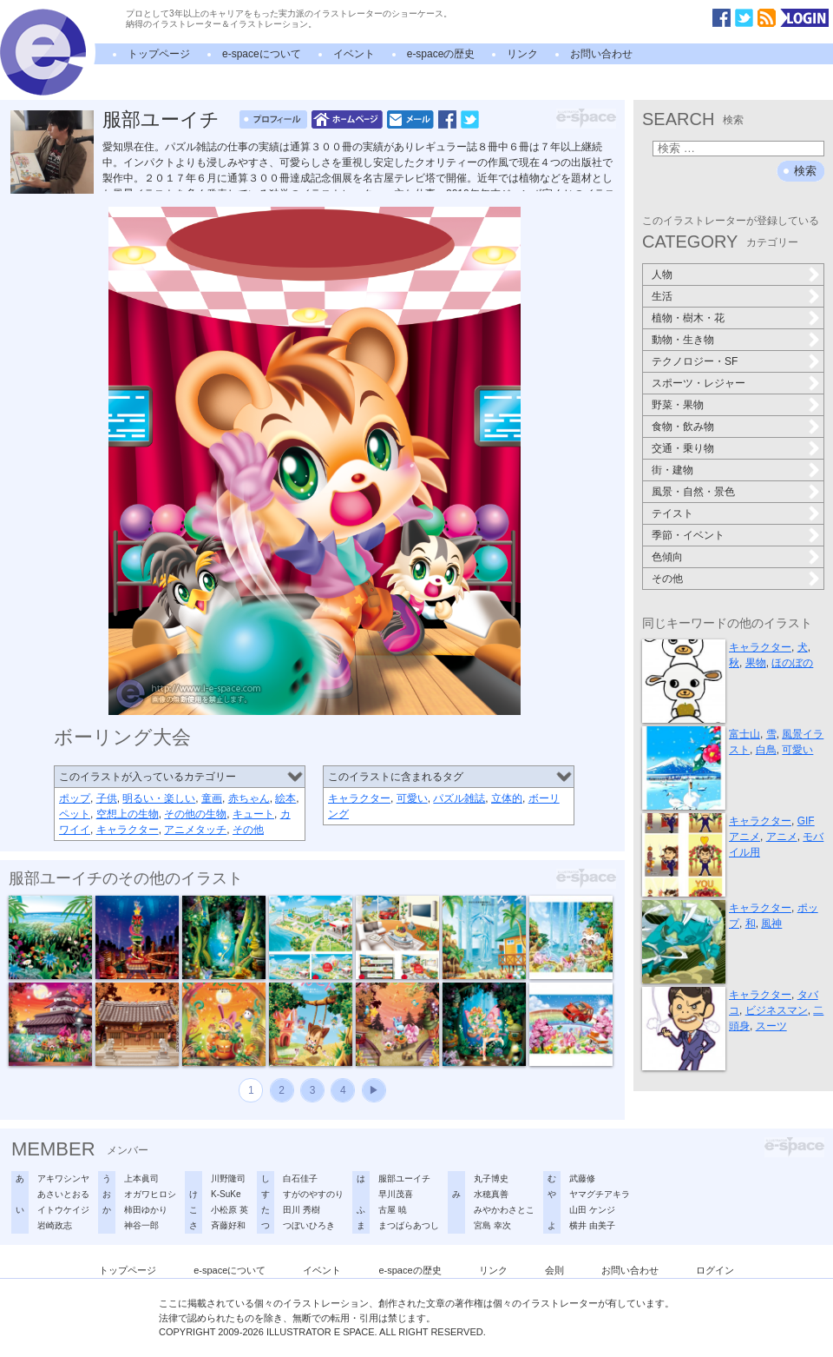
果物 (755, 663)
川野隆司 (228, 1178)
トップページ (159, 54)
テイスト (672, 513)
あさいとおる (63, 1194)
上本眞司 (141, 1178)
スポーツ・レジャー (698, 383)
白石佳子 (300, 1178)
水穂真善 (491, 1194)
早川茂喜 (395, 1194)
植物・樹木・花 (688, 318)
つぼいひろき (309, 1225)
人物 (662, 274)
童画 (211, 798)
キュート (253, 814)
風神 (771, 923)
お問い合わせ (601, 54)
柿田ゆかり (145, 1210)
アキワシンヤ (63, 1178)
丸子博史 (491, 1178)
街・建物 (672, 470)
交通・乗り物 (683, 448)
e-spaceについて (261, 54)
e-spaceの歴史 (441, 54)
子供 (106, 798)
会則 (554, 1270)
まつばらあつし (408, 1225)
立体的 (506, 798)
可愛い (412, 798)
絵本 (285, 798)
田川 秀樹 (301, 1210)
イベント (354, 54)
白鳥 (766, 750)
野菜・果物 (678, 405)
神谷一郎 (141, 1225)
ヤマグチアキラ (599, 1194)
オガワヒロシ (150, 1194)
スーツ (771, 1026)
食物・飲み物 (683, 426)
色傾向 (667, 557)
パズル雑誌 (459, 798)
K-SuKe (225, 1194)
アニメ (781, 837)
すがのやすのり (313, 1194)
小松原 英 (229, 1210)
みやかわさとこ (504, 1210)
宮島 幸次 (492, 1225)
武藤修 (582, 1178)
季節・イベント (688, 535)
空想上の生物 (127, 814)
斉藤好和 (228, 1225)
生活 (662, 296)
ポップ (74, 798)
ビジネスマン (776, 1010)
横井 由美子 (592, 1225)
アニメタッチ (195, 830)
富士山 (744, 734)
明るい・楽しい (158, 798)
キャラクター (127, 830)
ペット (74, 814)
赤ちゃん (249, 798)
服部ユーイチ (161, 119)
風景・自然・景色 (693, 492)
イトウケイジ (63, 1210)
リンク (522, 54)
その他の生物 (195, 814)
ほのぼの (792, 663)
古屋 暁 (392, 1210)
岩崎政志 (54, 1225)
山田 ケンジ (592, 1210)
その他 (248, 830)
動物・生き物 (683, 340)
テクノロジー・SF (695, 361)
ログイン (715, 1270)
